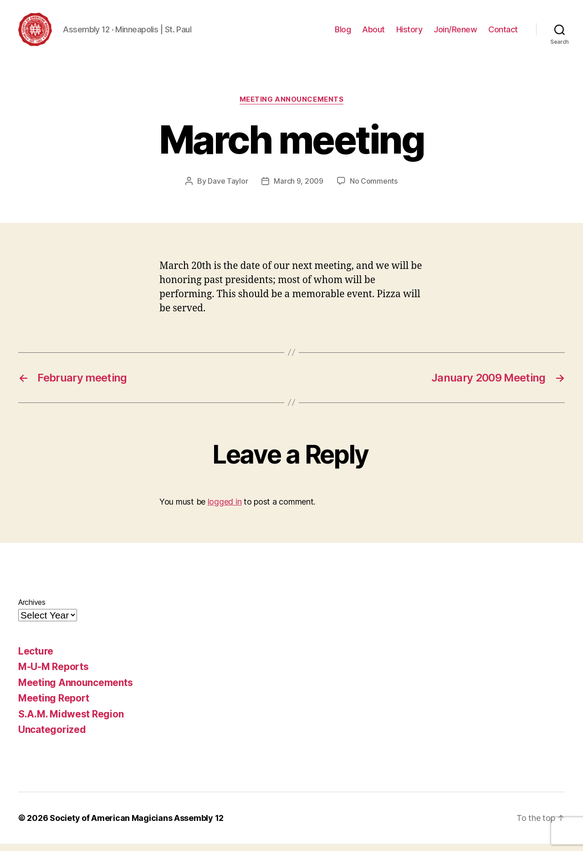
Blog (343, 33)
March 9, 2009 (298, 188)
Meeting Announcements (292, 107)
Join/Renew (455, 33)
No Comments (374, 188)
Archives (32, 609)
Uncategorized (52, 737)
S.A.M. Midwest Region (70, 721)
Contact (503, 33)
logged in (225, 509)
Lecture (35, 658)
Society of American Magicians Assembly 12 (137, 825)
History (409, 33)
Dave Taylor (228, 188)
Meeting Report (53, 706)
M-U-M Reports (53, 674)
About (373, 33)
